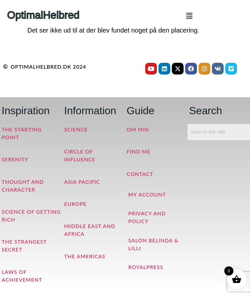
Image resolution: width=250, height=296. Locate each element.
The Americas (84, 256)
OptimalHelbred (43, 15)
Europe (75, 204)
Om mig (138, 129)
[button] (189, 16)
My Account (147, 194)
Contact (140, 174)
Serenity (15, 159)
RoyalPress (145, 267)
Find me (138, 151)
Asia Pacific (82, 182)
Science (76, 129)
